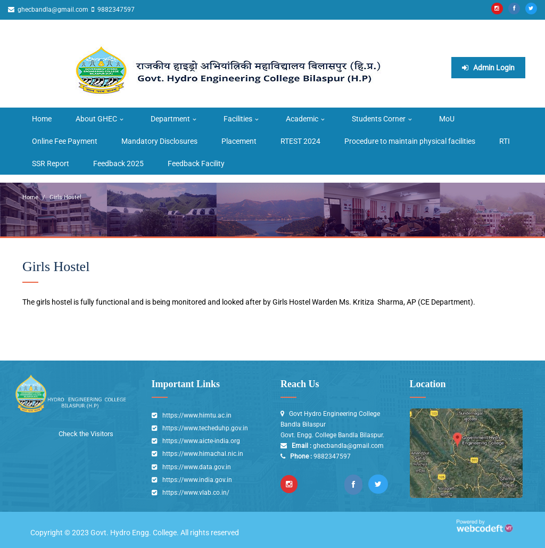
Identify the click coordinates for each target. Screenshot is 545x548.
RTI (504, 141)
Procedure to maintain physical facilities (409, 141)
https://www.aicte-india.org (201, 441)
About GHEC (96, 118)
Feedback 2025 (118, 163)
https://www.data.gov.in (196, 467)
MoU (447, 118)
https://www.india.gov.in (197, 480)
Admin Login (488, 67)
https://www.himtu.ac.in (197, 415)
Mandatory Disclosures (159, 141)
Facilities (238, 118)
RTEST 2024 (300, 141)
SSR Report (50, 163)
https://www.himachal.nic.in (202, 453)
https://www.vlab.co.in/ (195, 492)
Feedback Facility (196, 163)
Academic (302, 118)
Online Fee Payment (64, 141)
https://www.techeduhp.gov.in (205, 428)
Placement (239, 141)
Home (42, 118)
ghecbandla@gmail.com (52, 9)
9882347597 (115, 9)
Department (170, 118)
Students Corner (379, 118)
